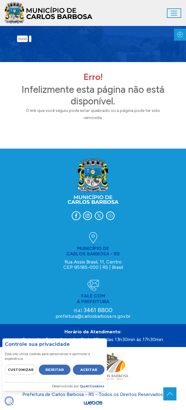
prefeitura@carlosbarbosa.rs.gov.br (93, 316)
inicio (22, 39)
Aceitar (88, 370)
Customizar (21, 370)
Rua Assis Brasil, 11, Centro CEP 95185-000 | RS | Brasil (93, 264)
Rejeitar (54, 370)
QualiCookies (92, 386)
